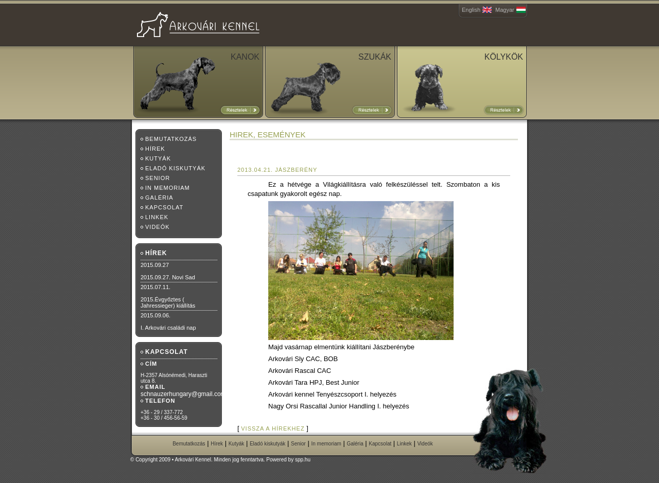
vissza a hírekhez (272, 428)
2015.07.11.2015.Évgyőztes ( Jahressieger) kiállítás (168, 296)
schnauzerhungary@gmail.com (183, 394)
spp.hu (302, 459)
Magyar (504, 10)
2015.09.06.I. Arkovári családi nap (168, 321)
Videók (157, 227)
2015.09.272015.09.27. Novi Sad (168, 271)
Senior (157, 178)
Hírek (155, 149)
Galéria (159, 197)
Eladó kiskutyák (175, 168)
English (471, 10)
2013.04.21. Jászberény (277, 170)
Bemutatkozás (171, 139)
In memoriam (167, 188)
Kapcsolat (164, 207)
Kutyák (158, 158)
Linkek (156, 217)
